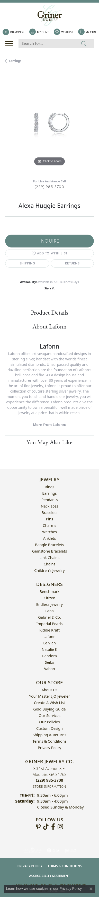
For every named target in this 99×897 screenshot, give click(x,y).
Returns (72, 263)
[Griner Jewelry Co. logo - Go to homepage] (49, 15)
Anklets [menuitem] (49, 538)
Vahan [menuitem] (49, 668)
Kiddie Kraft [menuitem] (49, 630)
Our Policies (49, 722)
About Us (50, 689)
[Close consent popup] (91, 888)
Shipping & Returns (49, 734)
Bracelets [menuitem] (49, 512)
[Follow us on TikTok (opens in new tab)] (46, 827)
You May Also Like (49, 442)
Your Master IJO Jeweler (49, 696)
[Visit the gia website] (53, 850)
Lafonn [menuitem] (49, 636)
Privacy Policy (49, 747)
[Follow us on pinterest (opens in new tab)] (38, 827)
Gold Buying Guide (49, 709)
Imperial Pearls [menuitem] (50, 623)
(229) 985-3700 (49, 186)
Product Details (49, 313)
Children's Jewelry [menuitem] (49, 570)
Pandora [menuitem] (49, 655)
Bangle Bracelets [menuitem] (49, 544)
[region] (49, 123)
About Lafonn (50, 327)
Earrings (15, 61)
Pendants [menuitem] (49, 499)
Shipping (27, 263)
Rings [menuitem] (49, 486)
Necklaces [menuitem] (49, 506)
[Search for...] (46, 43)
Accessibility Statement (49, 876)
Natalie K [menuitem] (49, 649)
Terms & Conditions (49, 741)
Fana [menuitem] (49, 610)
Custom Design (49, 728)
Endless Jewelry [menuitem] (49, 604)
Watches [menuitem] (49, 531)
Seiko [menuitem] (49, 662)
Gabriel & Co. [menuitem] (49, 617)
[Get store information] (49, 786)
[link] (13, 32)
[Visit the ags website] (32, 850)
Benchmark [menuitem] (49, 591)
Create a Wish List (49, 702)
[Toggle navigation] (11, 43)
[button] (39, 32)
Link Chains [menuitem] (49, 557)
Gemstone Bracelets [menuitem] (49, 551)
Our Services (49, 715)
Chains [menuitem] (50, 564)
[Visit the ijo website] (70, 850)
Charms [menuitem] (49, 525)
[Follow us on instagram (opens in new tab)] (60, 827)
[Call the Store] (49, 780)
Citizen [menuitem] (50, 598)
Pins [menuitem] (49, 519)
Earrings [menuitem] (49, 493)
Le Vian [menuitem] (49, 643)
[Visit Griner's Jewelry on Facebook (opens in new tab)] (53, 827)
